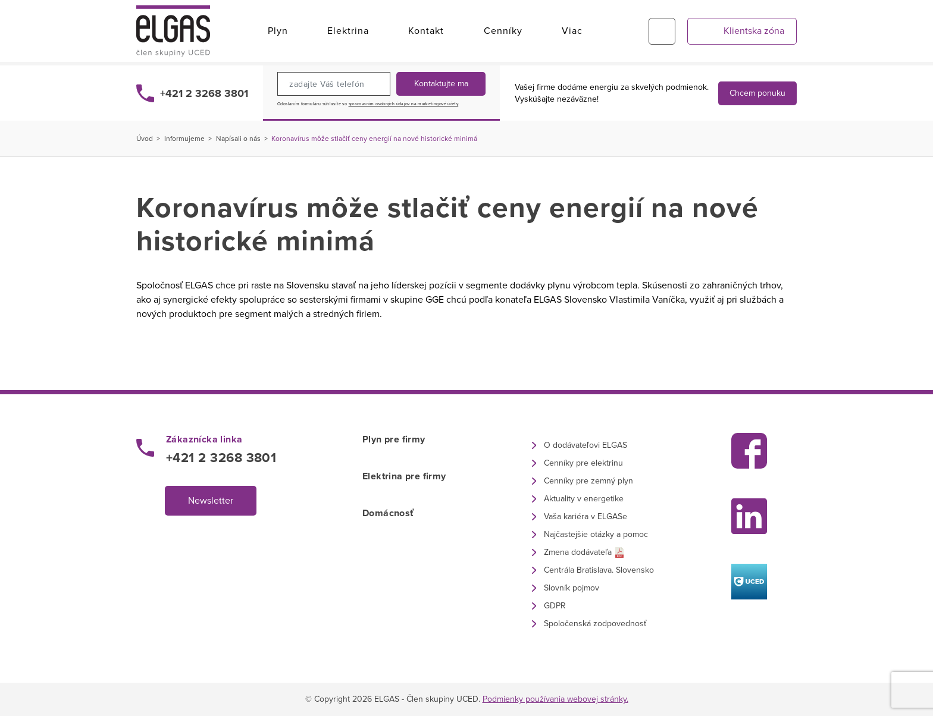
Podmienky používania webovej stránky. (555, 699)
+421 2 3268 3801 (204, 93)
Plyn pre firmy (393, 439)
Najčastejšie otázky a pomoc (596, 534)
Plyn (278, 31)
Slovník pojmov (571, 588)
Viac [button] (572, 31)
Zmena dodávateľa (578, 552)
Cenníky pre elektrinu (583, 463)
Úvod (144, 138)
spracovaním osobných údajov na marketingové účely (404, 104)
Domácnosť (388, 513)
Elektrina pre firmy (404, 476)
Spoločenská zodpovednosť (595, 623)
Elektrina (348, 31)
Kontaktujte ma (441, 83)
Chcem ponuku (757, 93)
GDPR (555, 606)
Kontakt (426, 31)
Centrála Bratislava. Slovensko (599, 570)
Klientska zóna (754, 31)
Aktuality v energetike (584, 499)
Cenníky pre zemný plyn (588, 481)
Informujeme (184, 138)
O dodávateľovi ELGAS (585, 445)
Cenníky (503, 31)
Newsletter (210, 501)
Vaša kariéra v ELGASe (585, 516)
